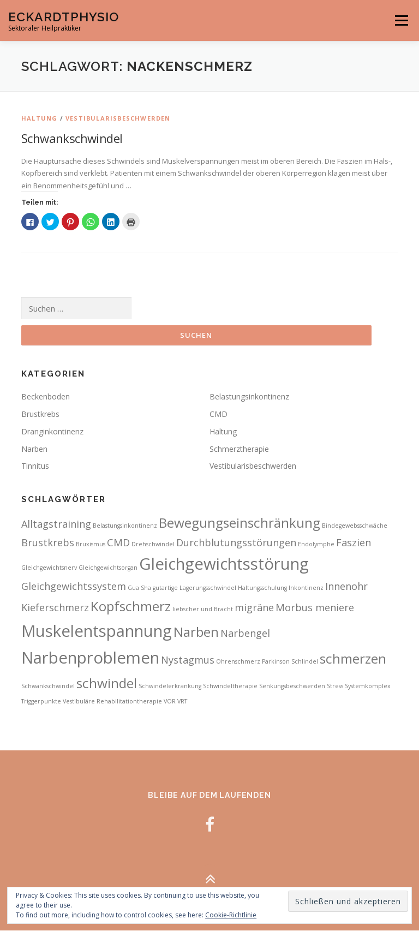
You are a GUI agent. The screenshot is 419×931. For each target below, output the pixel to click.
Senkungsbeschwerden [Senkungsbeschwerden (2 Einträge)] (292, 686)
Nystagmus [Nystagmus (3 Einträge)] (187, 660)
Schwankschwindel (71, 138)
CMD (219, 414)
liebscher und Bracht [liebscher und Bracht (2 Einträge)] (202, 609)
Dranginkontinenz (52, 431)
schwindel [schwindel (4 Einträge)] (106, 684)
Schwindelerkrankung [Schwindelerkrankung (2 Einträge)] (170, 686)
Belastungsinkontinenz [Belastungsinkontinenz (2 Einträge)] (125, 526)
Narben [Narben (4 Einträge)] (196, 632)
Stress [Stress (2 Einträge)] (335, 686)
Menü (401, 20)
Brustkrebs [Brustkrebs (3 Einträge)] (47, 542)
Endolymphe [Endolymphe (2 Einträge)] (316, 544)
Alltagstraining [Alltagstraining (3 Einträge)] (56, 524)
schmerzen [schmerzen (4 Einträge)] (353, 659)
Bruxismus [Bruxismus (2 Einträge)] (90, 544)
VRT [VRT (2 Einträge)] (182, 701)
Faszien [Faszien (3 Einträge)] (353, 542)
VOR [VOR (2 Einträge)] (170, 701)
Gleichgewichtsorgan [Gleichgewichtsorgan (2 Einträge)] (108, 568)
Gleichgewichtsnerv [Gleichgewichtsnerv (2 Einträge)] (49, 568)
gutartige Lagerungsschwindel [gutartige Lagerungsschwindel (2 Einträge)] (194, 588)
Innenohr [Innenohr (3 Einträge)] (346, 586)
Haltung (39, 118)
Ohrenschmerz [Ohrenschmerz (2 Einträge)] (238, 662)
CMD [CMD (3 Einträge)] (118, 542)
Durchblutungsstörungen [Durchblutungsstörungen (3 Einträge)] (236, 542)
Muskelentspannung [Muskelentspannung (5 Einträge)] (96, 631)
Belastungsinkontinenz (249, 397)
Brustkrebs (40, 414)
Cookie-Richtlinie (230, 915)
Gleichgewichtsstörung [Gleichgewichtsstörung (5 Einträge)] (224, 564)
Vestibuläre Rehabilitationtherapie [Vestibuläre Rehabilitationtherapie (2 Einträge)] (112, 701)
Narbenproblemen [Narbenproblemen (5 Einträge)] (90, 658)
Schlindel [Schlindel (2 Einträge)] (304, 662)
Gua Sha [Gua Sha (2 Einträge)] (139, 588)
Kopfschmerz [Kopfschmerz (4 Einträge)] (131, 607)
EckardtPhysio (63, 16)
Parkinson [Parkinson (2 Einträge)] (276, 662)
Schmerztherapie (239, 449)
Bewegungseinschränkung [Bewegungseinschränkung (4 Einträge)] (239, 523)
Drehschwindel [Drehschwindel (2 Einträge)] (153, 544)
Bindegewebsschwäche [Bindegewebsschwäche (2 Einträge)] (354, 526)
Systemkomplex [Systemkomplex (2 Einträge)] (368, 686)
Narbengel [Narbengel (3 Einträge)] (245, 633)
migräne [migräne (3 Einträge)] (254, 607)
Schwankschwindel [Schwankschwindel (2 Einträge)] (48, 686)
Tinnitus (35, 466)
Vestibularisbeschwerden (118, 118)
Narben (34, 449)
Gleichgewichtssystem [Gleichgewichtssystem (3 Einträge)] (73, 586)
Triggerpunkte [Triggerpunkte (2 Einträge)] (41, 701)
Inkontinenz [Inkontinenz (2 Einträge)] (306, 588)
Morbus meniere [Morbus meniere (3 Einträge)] (315, 607)
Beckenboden (45, 397)
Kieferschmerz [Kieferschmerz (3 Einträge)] (55, 607)
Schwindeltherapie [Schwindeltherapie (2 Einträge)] (230, 686)
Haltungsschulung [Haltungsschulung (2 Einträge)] (262, 588)
